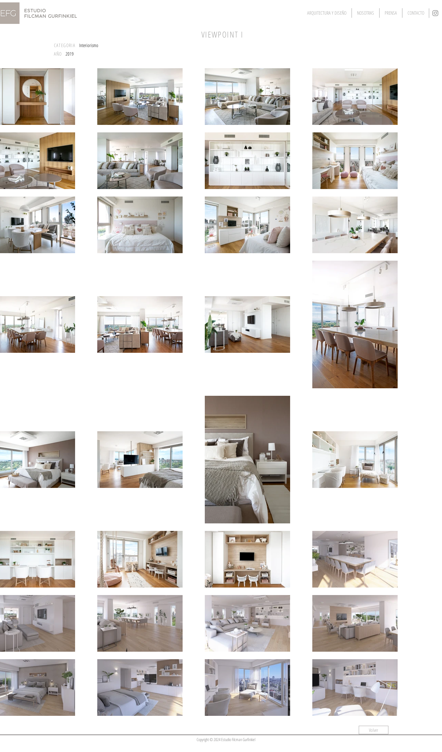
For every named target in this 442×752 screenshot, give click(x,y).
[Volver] (373, 730)
